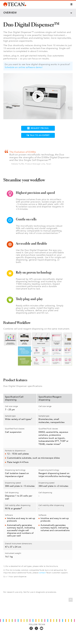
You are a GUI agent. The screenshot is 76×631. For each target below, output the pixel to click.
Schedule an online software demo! (24, 67)
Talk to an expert (38, 135)
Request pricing (38, 128)
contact (42, 573)
